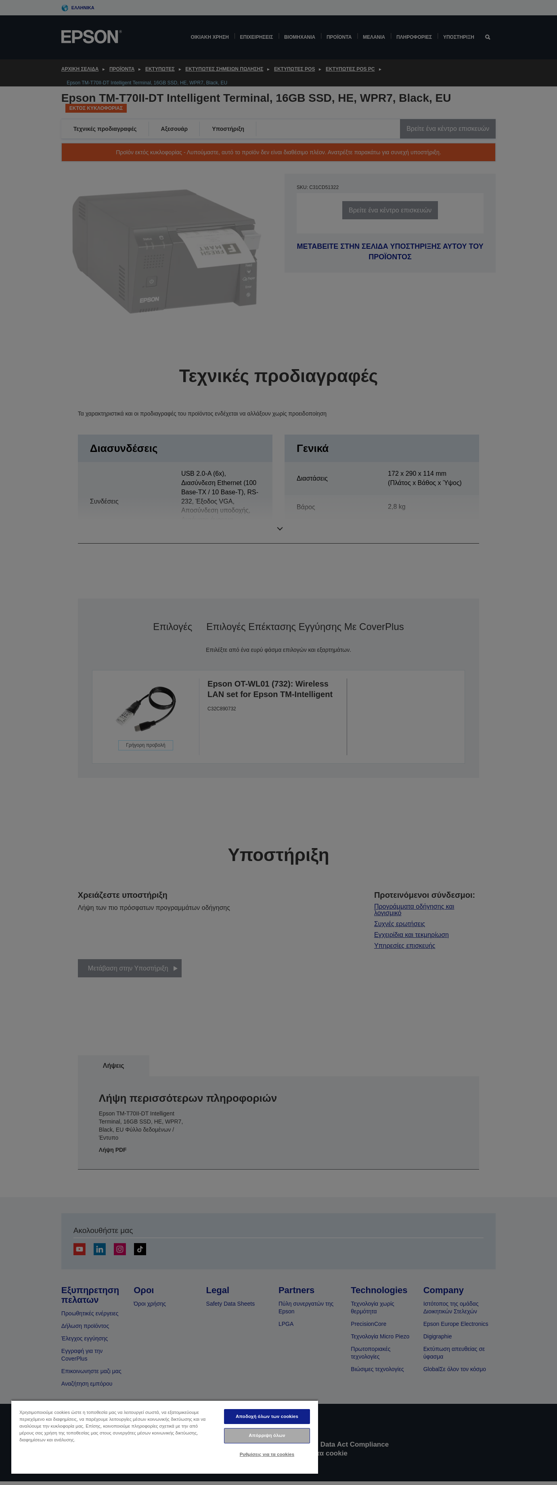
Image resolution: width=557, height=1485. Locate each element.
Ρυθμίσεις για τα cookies (267, 1454)
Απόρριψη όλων (267, 1435)
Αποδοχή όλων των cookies (267, 1416)
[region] (164, 1437)
